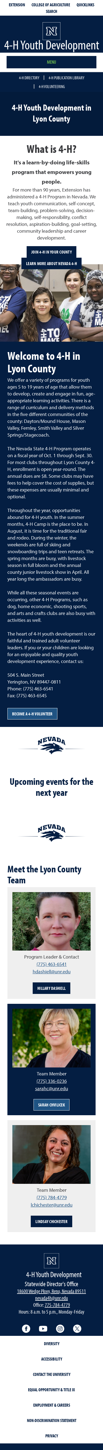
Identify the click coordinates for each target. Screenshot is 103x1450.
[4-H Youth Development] (51, 1260)
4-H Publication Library (66, 77)
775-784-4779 (57, 1304)
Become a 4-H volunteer (32, 713)
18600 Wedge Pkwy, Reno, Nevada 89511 (51, 1291)
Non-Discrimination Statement (51, 1420)
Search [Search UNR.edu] (51, 11)
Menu (51, 62)
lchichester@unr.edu (52, 1205)
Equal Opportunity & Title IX (51, 1389)
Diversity (51, 1343)
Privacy (51, 1435)
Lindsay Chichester (51, 1221)
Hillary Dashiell (51, 988)
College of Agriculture (51, 4)
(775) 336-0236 (52, 1081)
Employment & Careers (51, 1405)
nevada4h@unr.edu (51, 1297)
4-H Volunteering (52, 86)
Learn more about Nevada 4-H (51, 263)
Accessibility (51, 1359)
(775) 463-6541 (52, 964)
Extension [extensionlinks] (17, 4)
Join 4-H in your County (51, 252)
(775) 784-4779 (52, 1197)
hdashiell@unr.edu (52, 971)
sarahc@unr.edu (51, 1088)
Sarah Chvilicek (51, 1105)
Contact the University (51, 1374)
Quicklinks (85, 4)
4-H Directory (29, 77)
